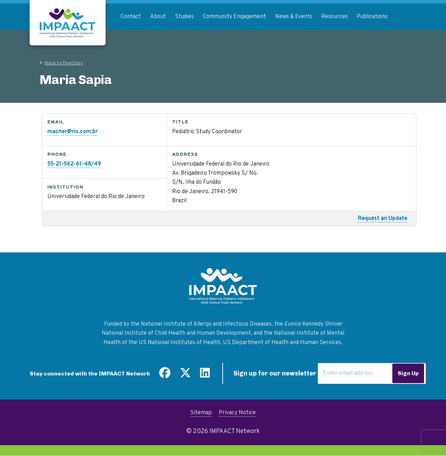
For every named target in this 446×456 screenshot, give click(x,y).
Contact (131, 16)
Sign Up (408, 373)
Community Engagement (234, 16)
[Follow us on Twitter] (185, 375)
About (158, 16)
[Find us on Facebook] (164, 375)
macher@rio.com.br (72, 131)
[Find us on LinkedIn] (205, 375)
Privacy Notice (237, 412)
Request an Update (382, 218)
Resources (334, 16)
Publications (372, 16)
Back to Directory (64, 63)
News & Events (293, 16)
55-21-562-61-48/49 (74, 164)
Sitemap (201, 412)
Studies (184, 16)
